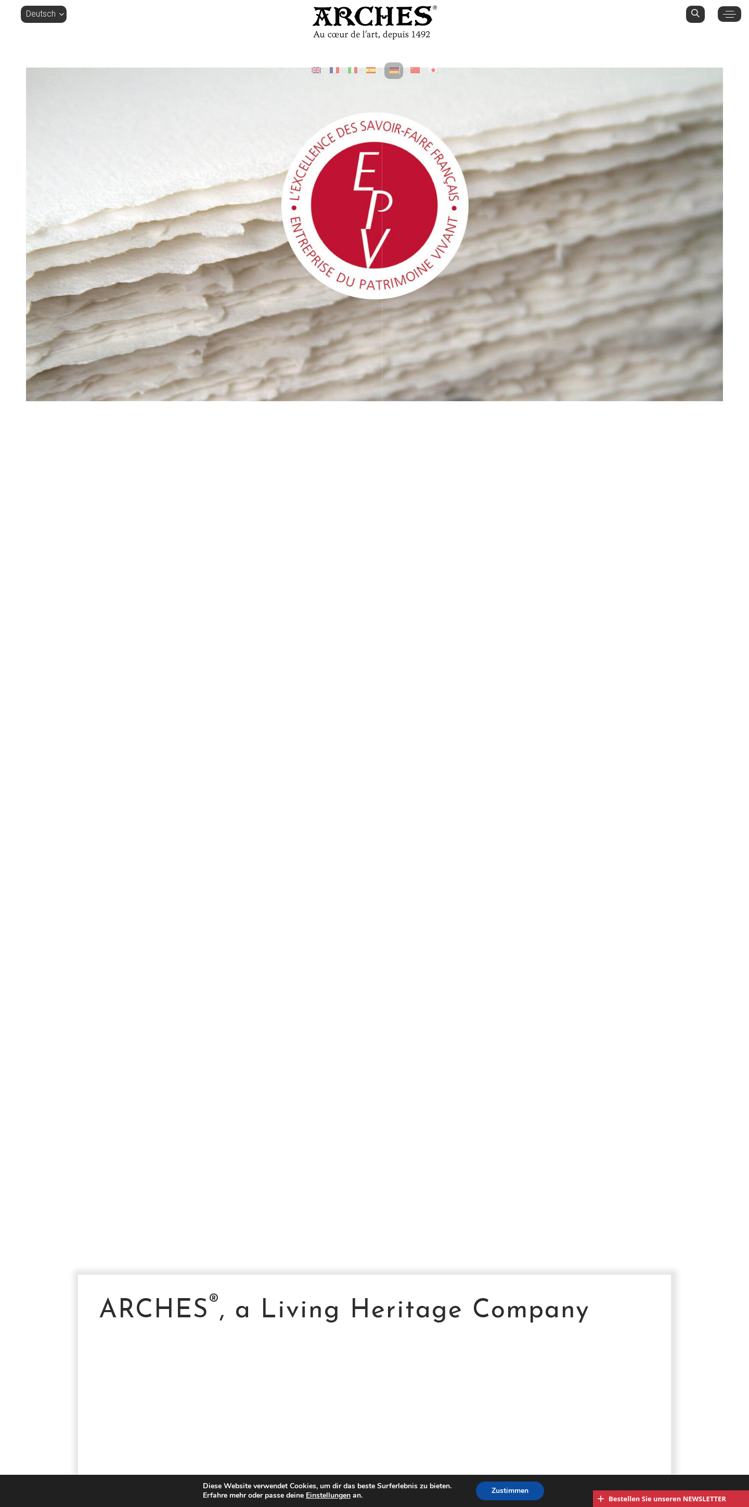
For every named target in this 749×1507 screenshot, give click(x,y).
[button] (44, 14)
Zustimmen (510, 1491)
